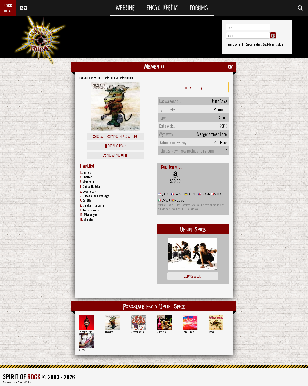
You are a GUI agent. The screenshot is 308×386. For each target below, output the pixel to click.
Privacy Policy (24, 382)
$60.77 (218, 194)
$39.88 (175, 181)
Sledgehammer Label (212, 134)
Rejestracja (233, 44)
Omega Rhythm (137, 331)
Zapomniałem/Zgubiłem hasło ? (264, 44)
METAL (8, 10)
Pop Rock (101, 77)
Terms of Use (9, 382)
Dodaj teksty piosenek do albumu (115, 136)
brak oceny (193, 87)
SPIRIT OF (21, 376)
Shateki (82, 349)
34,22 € (179, 194)
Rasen (211, 331)
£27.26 (205, 194)
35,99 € (192, 194)
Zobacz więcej (192, 276)
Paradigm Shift (85, 331)
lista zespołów (86, 77)
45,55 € (179, 200)
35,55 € (166, 200)
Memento (109, 331)
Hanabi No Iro (188, 331)
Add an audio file (115, 155)
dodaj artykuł (115, 145)
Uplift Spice (115, 77)
